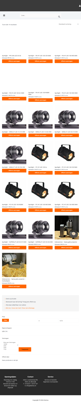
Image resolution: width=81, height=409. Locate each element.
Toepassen (25, 349)
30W (9, 346)
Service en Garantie (51, 380)
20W (9, 348)
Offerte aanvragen (14, 61)
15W (9, 349)
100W (9, 344)
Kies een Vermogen (9, 342)
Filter (5, 320)
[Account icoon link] (80, 6)
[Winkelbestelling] (68, 24)
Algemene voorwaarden (50, 382)
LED (3, 331)
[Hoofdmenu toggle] (4, 15)
